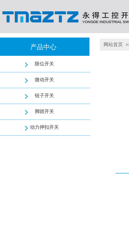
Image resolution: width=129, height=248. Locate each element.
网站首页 (113, 44)
